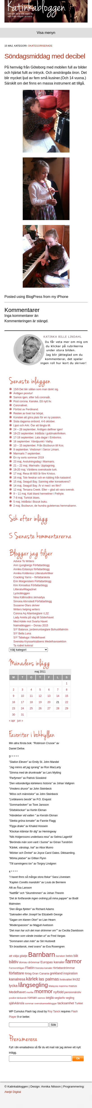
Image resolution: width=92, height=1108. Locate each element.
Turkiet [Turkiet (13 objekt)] (79, 1003)
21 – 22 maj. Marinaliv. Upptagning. (34, 465)
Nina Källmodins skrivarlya (29, 597)
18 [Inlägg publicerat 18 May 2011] (31, 702)
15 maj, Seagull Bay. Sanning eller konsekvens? (41, 481)
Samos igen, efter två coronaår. (32, 397)
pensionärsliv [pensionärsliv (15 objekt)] (72, 992)
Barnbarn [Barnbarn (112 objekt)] (41, 954)
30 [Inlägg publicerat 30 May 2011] (13, 714)
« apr (12, 720)
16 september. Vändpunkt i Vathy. (33, 441)
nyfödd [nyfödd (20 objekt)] (58, 992)
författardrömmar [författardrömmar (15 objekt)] (64, 968)
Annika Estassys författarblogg (31, 569)
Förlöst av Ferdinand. (26, 409)
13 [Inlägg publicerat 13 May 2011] (48, 695)
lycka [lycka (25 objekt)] (13, 986)
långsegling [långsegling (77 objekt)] (33, 985)
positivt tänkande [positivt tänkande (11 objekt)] (18, 998)
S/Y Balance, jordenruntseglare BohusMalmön (40, 629)
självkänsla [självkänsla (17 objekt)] (16, 1003)
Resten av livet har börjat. (28, 413)
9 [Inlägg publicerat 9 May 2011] (13, 695)
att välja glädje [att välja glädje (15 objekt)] (18, 955)
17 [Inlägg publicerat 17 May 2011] (22, 702)
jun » (20, 720)
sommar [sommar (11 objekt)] (29, 1003)
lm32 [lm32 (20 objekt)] (76, 979)
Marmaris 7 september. (27, 453)
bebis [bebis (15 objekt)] (69, 955)
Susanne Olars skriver (26, 605)
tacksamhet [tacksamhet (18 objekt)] (65, 1003)
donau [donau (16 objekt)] (23, 962)
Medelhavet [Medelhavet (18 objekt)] (17, 992)
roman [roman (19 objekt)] (32, 997)
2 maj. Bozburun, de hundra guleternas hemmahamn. (45, 505)
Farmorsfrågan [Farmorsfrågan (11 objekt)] (17, 968)
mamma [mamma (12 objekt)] (63, 986)
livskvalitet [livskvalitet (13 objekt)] (66, 979)
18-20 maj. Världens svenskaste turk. (35, 469)
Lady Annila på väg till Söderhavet (33, 617)
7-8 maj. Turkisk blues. (26, 497)
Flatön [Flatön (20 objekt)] (30, 968)
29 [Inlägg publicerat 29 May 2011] (66, 708)
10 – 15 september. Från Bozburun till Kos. (38, 445)
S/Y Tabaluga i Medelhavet (29, 637)
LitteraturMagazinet (24, 589)
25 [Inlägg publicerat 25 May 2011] (31, 708)
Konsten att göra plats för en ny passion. (37, 417)
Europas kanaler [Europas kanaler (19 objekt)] (53, 962)
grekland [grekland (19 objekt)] (56, 973)
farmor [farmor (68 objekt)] (73, 961)
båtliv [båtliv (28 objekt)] (13, 962)
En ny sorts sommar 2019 (28, 457)
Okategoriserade (40, 45)
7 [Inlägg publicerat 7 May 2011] (58, 689)
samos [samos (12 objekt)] (41, 998)
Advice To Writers (23, 561)
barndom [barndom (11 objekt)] (60, 956)
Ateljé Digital (12, 1092)
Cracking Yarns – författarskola (31, 577)
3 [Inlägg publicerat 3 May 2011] (22, 689)
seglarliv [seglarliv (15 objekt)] (59, 997)
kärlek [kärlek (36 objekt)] (32, 978)
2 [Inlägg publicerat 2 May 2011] (13, 689)
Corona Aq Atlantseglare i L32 (31, 613)
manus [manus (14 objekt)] (73, 986)
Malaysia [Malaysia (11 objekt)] (53, 986)
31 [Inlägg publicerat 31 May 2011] (22, 714)
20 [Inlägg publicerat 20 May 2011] (48, 702)
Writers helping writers (26, 609)
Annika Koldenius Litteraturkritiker (33, 573)
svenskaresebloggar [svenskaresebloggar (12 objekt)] (45, 1003)
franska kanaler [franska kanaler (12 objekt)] (44, 968)
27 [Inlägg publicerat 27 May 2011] (48, 708)
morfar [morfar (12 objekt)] (29, 992)
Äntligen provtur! (23, 393)
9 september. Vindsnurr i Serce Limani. (36, 449)
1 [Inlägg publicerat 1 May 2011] (66, 683)
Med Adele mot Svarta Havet (30, 621)
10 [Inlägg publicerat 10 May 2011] (22, 695)
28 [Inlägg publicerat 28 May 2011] (57, 708)
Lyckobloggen (21, 593)
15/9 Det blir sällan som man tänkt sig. (36, 389)
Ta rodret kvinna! (23, 645)
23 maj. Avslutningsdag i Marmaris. (34, 461)
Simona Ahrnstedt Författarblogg (32, 601)
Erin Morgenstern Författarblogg (32, 581)
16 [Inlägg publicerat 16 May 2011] (13, 702)
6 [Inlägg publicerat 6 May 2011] (49, 689)
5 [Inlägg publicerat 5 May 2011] (40, 689)
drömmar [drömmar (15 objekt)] (34, 962)
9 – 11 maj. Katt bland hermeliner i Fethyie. (38, 493)
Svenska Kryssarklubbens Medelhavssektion (39, 641)
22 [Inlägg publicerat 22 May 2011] (66, 702)
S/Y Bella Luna (22, 633)
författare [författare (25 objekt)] (16, 973)
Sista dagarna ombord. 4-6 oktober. (34, 421)
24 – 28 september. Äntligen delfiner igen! (38, 429)
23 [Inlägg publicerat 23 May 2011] (13, 708)
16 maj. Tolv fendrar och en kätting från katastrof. (42, 477)
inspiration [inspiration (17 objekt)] (70, 973)
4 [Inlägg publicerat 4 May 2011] (31, 689)
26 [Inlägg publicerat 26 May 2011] (40, 708)
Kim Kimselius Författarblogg (30, 585)
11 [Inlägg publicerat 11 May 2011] (31, 695)
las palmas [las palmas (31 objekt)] (49, 979)
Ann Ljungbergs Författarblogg (31, 565)
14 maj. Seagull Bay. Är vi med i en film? (37, 485)
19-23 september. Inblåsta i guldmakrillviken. (39, 433)
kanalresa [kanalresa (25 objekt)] (17, 979)
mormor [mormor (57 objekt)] (43, 991)
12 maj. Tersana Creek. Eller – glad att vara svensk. (44, 489)
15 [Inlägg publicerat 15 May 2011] (66, 695)
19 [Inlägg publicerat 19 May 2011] (40, 702)
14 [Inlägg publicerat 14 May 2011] (57, 695)
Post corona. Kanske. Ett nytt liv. (32, 401)
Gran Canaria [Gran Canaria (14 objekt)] (40, 973)
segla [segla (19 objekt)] (50, 997)
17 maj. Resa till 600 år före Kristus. (34, 473)
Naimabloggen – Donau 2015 (30, 625)
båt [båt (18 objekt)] (76, 955)
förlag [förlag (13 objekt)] (28, 973)
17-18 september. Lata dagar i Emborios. (37, 437)
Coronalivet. (20, 405)
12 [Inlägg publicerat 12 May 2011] (40, 695)
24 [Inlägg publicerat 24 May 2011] (22, 708)
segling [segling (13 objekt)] (70, 997)
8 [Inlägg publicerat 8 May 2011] (66, 689)
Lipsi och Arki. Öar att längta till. (32, 425)
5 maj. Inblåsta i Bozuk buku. (30, 501)
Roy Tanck (54, 1011)
